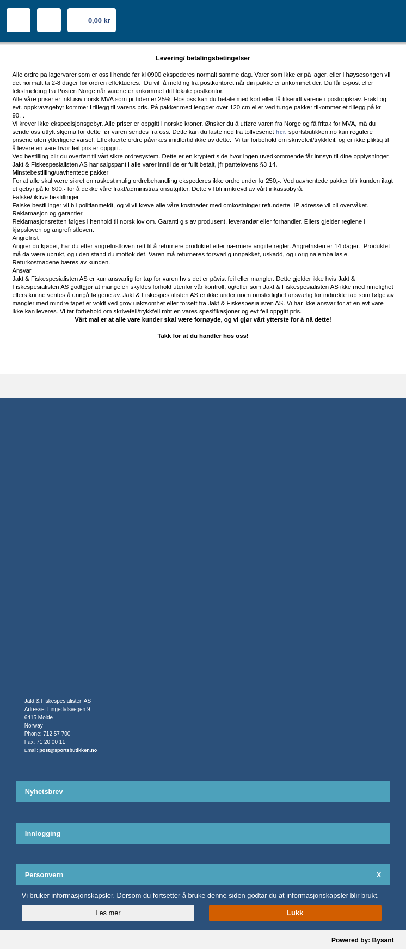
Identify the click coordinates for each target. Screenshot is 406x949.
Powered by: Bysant (362, 940)
